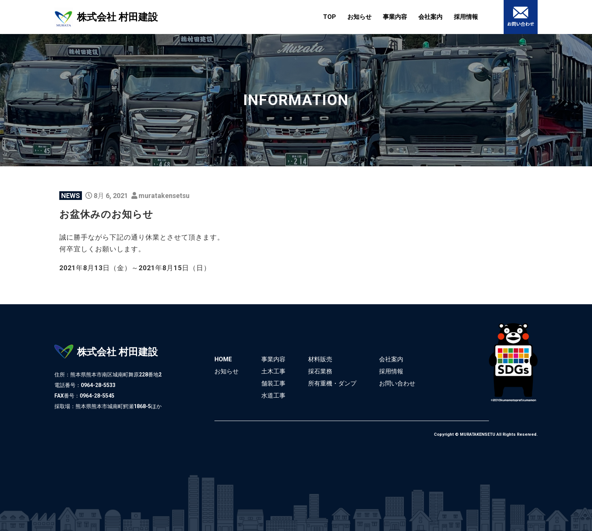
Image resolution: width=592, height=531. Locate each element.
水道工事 (273, 395)
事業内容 (395, 16)
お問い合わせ (397, 383)
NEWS (70, 196)
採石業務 (320, 371)
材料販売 (320, 359)
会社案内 (430, 16)
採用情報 (466, 16)
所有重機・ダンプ (332, 383)
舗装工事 (273, 383)
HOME (223, 359)
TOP (329, 16)
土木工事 (273, 371)
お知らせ (359, 16)
